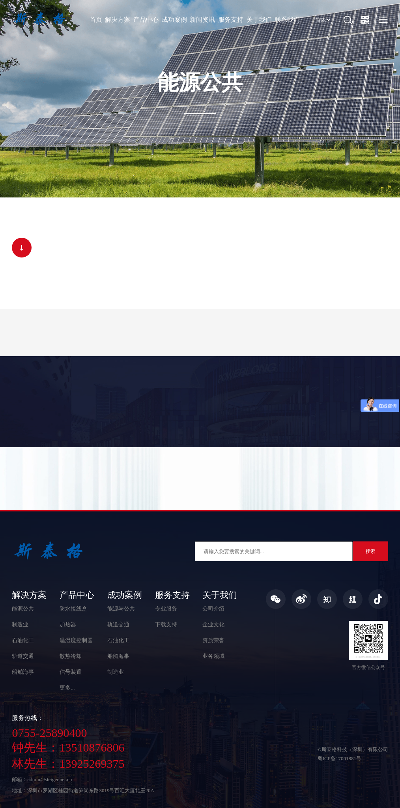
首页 (96, 19)
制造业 (20, 625)
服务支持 (230, 19)
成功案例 (174, 19)
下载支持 (166, 625)
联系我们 (287, 19)
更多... (67, 688)
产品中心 (146, 19)
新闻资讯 (202, 19)
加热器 (68, 625)
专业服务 (166, 609)
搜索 (370, 551)
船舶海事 (23, 672)
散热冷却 (71, 656)
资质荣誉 (213, 640)
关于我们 (259, 19)
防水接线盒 (73, 609)
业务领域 (213, 656)
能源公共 (23, 609)
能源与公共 (121, 609)
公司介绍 (213, 609)
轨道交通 (23, 656)
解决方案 (117, 19)
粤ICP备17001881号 (339, 758)
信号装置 (71, 672)
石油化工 (23, 640)
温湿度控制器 (76, 640)
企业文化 (213, 625)
